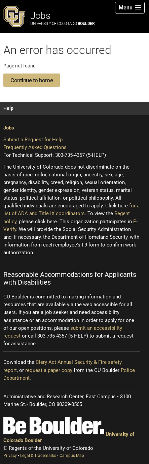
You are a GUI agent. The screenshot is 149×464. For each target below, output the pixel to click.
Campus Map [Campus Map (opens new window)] (72, 455)
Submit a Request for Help (33, 140)
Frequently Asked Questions (35, 147)
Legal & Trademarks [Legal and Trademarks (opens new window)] (38, 455)
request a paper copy (48, 370)
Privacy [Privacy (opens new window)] (10, 455)
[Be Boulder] (53, 425)
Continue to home (31, 80)
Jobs (62, 18)
